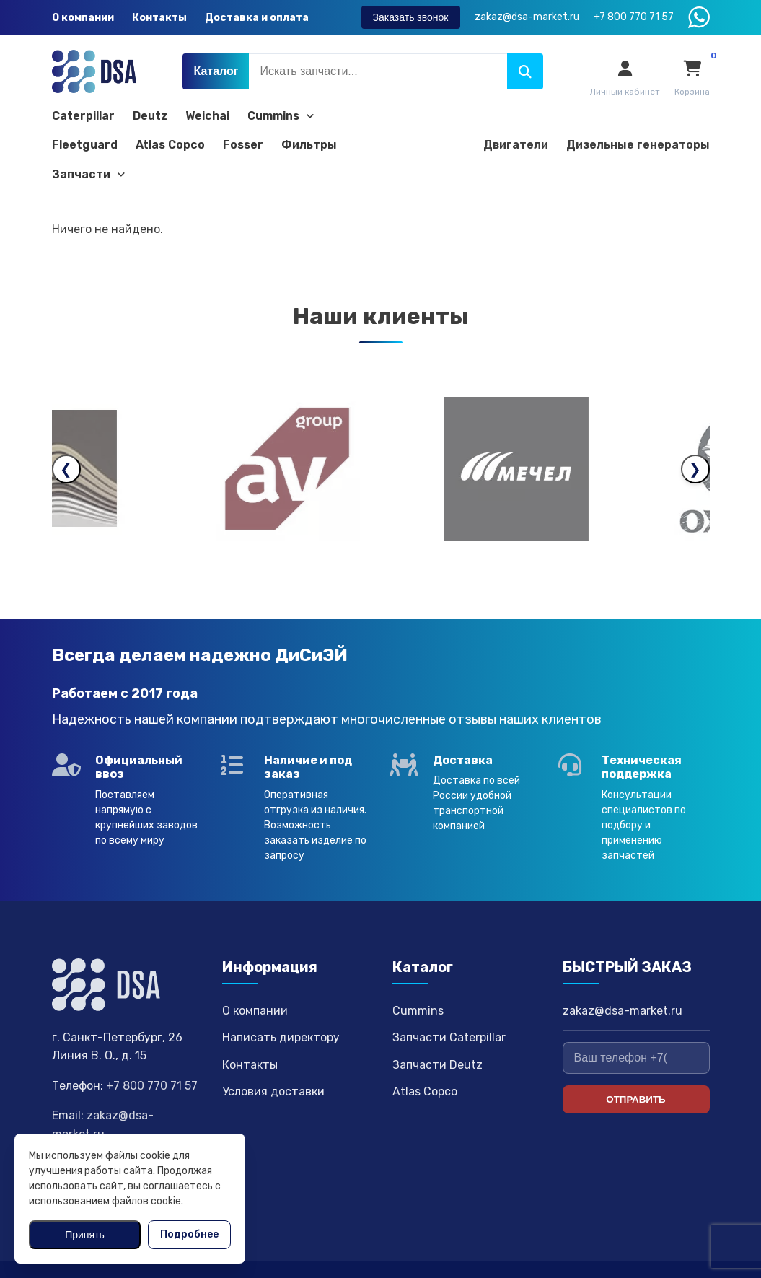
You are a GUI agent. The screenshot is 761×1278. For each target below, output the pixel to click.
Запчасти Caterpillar (449, 1003)
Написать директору (281, 1003)
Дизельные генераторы (638, 145)
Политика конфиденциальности (632, 1252)
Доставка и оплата (257, 18)
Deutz (150, 116)
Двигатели (515, 145)
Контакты (159, 18)
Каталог (215, 71)
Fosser (243, 145)
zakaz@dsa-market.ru (622, 977)
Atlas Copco (170, 145)
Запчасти (88, 174)
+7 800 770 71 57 (152, 1052)
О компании (83, 18)
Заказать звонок (411, 17)
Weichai (207, 116)
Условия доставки (273, 1058)
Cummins (280, 116)
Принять (85, 1234)
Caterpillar (83, 116)
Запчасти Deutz (437, 1031)
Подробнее (189, 1234)
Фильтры (309, 145)
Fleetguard (85, 145)
